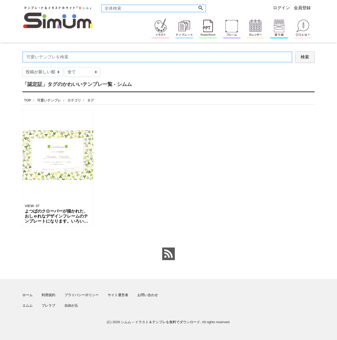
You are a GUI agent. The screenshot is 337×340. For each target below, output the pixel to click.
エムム (27, 305)
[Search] (200, 8)
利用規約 (48, 295)
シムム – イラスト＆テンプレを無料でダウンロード (160, 322)
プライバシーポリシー (82, 295)
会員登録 (302, 8)
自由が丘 (71, 305)
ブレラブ (48, 305)
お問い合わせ (147, 295)
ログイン (281, 8)
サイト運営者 (118, 295)
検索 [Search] (305, 57)
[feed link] (168, 254)
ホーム (27, 295)
